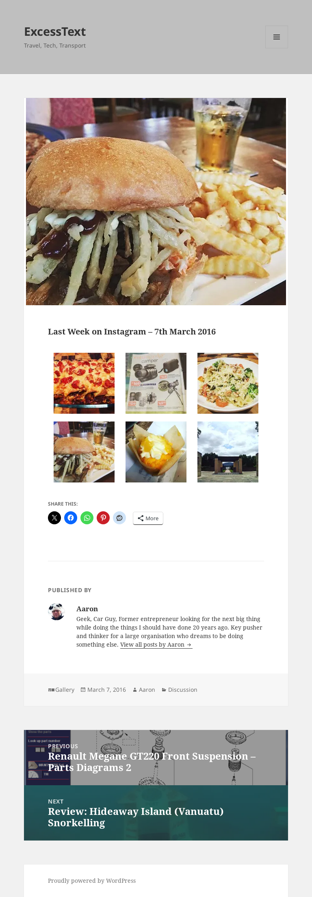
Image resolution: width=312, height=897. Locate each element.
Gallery (64, 689)
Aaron (147, 689)
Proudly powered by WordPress (92, 880)
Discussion (182, 689)
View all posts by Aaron (153, 644)
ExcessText (55, 31)
